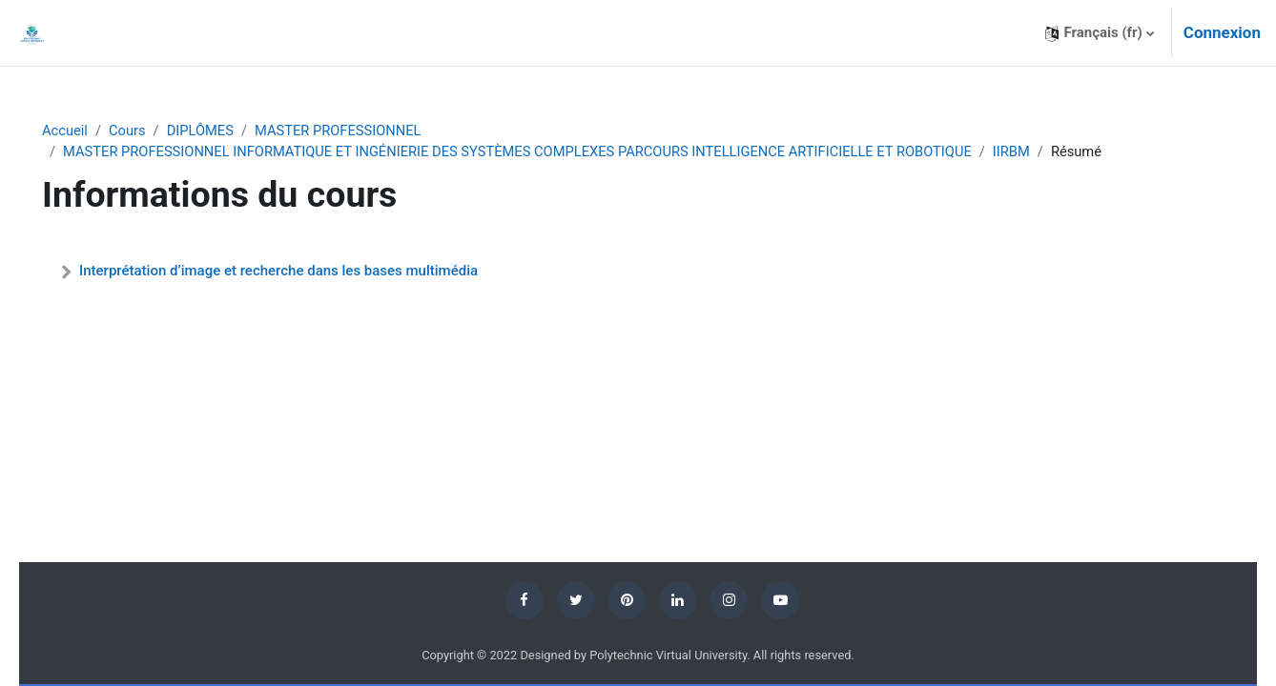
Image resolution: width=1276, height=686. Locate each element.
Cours (154, 130)
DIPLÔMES (229, 130)
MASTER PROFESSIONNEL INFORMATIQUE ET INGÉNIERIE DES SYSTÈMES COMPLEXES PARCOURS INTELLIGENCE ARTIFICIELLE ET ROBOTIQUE (553, 152)
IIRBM (1058, 152)
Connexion (1222, 32)
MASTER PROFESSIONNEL (369, 130)
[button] (1099, 33)
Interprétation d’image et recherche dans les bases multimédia (305, 271)
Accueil (91, 130)
